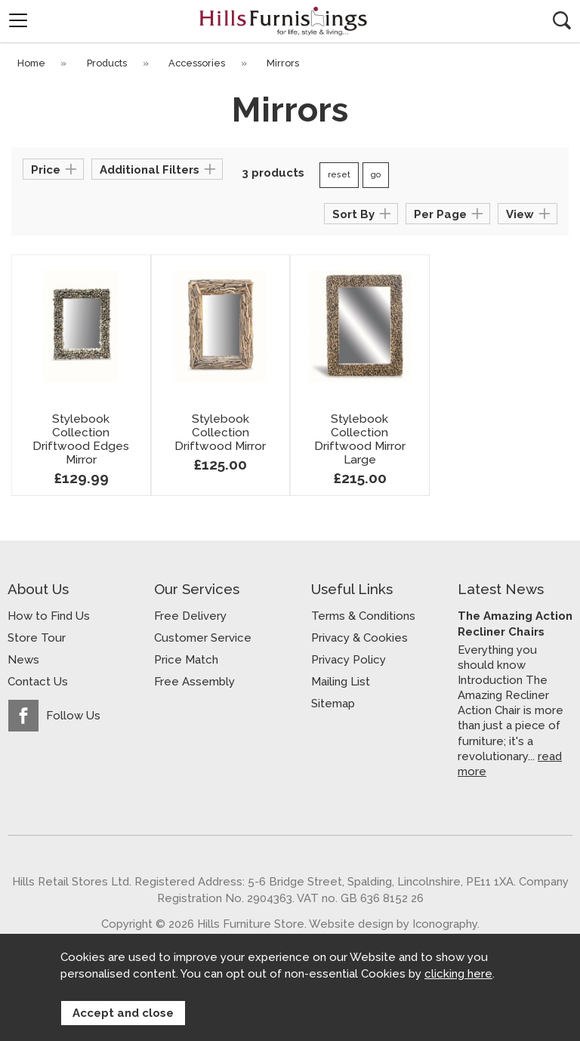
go (376, 175)
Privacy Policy (348, 660)
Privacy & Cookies (359, 638)
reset (339, 175)
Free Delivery (190, 616)
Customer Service (202, 638)
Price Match (186, 660)
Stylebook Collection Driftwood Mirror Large (360, 439)
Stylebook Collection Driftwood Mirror (220, 432)
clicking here (458, 974)
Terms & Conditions (363, 616)
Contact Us (38, 681)
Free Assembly (194, 681)
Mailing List (340, 681)
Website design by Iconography (393, 923)
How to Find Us (49, 616)
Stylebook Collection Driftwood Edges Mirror (80, 439)
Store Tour (37, 638)
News (23, 660)
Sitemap (333, 703)
